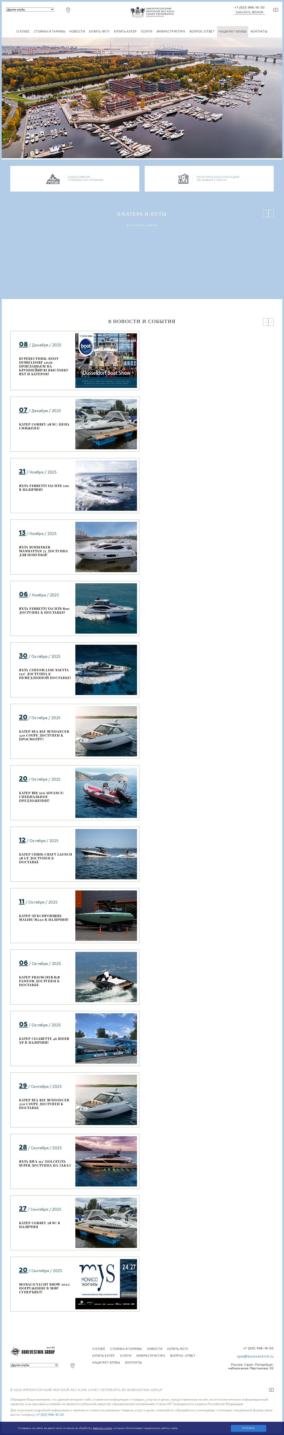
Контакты (259, 31)
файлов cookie (102, 1428)
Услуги (146, 31)
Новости (77, 31)
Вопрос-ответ (202, 31)
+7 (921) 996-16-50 (249, 7)
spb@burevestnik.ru (255, 1356)
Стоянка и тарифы (49, 31)
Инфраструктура (171, 31)
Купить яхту (99, 31)
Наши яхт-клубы (232, 31)
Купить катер (125, 31)
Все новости (142, 1320)
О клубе (22, 31)
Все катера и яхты (142, 225)
